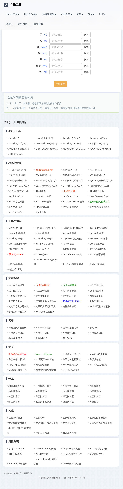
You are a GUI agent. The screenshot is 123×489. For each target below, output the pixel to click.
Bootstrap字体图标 (17, 463)
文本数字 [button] (66, 14)
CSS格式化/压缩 (44, 170)
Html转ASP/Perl (71, 196)
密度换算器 (68, 401)
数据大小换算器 (43, 401)
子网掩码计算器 (43, 386)
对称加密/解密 (43, 233)
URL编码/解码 (15, 264)
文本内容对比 (97, 290)
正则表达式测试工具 (100, 201)
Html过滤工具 (42, 207)
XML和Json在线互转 (18, 148)
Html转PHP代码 (44, 196)
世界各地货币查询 (17, 423)
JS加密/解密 (96, 170)
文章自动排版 (43, 285)
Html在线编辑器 (16, 285)
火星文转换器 (42, 290)
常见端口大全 (96, 454)
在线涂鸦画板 (15, 417)
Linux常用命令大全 (72, 463)
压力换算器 (68, 391)
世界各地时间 (69, 417)
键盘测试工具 (15, 269)
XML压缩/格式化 (98, 175)
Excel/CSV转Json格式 (47, 148)
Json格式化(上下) (45, 138)
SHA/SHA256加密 (99, 238)
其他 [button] (9, 24)
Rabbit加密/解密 (44, 238)
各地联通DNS (69, 333)
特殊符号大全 (42, 432)
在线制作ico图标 (16, 359)
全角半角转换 (96, 301)
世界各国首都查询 (98, 417)
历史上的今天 (69, 432)
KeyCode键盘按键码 (73, 264)
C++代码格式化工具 (72, 185)
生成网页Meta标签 (45, 359)
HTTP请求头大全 (98, 448)
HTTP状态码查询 (71, 370)
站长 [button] (91, 14)
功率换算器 (95, 391)
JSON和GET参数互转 (100, 148)
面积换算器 (95, 386)
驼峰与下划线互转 (72, 301)
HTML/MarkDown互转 (74, 201)
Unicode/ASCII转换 (72, 254)
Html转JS (41, 191)
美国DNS (67, 338)
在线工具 (12, 5)
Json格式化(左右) (71, 138)
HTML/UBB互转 (43, 201)
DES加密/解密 (97, 233)
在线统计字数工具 (17, 296)
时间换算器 (68, 396)
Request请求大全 (71, 448)
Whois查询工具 (70, 364)
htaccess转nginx (44, 354)
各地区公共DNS (16, 333)
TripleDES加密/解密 (72, 238)
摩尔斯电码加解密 (44, 244)
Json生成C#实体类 (17, 143)
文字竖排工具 (42, 296)
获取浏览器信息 (70, 327)
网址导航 (38, 24)
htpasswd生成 (42, 249)
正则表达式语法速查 (100, 207)
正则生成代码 (15, 207)
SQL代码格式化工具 (73, 180)
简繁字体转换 (96, 285)
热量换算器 (14, 391)
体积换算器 (41, 391)
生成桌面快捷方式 (72, 354)
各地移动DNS (96, 333)
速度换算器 (95, 396)
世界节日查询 (69, 423)
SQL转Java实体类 (99, 143)
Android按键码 (97, 264)
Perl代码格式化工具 (99, 185)
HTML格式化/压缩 (17, 170)
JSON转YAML (15, 154)
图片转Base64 (15, 254)
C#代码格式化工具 (17, 180)
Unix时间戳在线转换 (100, 306)
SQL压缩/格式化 (44, 175)
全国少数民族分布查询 (101, 423)
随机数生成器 (69, 306)
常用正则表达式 (70, 207)
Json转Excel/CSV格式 (74, 148)
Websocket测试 (43, 327)
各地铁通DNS (15, 338)
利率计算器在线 (16, 386)
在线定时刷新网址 (72, 359)
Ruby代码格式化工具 (18, 185)
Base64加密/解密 (98, 228)
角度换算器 (14, 401)
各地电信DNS (42, 333)
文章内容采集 (70, 285)
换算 (86, 34)
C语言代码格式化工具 (46, 185)
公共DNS (94, 327)
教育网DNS (41, 338)
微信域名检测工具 (17, 354)
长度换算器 (14, 396)
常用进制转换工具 (17, 311)
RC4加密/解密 (15, 238)
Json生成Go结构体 (72, 143)
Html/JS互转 (69, 191)
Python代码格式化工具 (101, 180)
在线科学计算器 (70, 386)
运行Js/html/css (16, 212)
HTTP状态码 (15, 454)
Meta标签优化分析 (17, 370)
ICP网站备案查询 (98, 364)
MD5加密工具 (15, 228)
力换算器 (94, 401)
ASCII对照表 (42, 454)
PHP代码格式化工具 (73, 175)
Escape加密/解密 (17, 233)
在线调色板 (95, 359)
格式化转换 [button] (30, 14)
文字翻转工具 (69, 296)
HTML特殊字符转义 (72, 454)
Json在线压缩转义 (99, 138)
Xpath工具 (41, 212)
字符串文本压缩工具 (46, 301)
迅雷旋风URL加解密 (73, 228)
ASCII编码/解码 (97, 254)
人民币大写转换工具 (46, 306)
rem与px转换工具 (98, 354)
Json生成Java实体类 (46, 143)
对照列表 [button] (23, 24)
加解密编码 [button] (49, 14)
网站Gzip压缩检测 (17, 364)
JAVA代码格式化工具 (46, 180)
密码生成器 (68, 244)
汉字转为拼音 (15, 290)
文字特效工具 (15, 301)
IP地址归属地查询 (17, 327)
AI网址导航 (19, 473)
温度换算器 (41, 396)
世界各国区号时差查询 (47, 423)
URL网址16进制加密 (46, 228)
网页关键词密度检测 (46, 370)
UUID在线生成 (97, 244)
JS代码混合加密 (16, 175)
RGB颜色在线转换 (45, 311)
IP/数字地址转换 (98, 249)
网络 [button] (80, 14)
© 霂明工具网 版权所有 (49, 478)
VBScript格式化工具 (18, 191)
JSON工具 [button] (12, 14)
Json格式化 (14, 138)
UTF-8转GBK (42, 254)
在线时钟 (40, 417)
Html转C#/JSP (16, 196)
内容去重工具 (96, 296)
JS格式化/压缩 (70, 170)
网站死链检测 (42, 364)
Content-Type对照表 (46, 448)
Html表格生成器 (16, 201)
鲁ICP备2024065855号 (74, 478)
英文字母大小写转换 (18, 306)
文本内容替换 (69, 290)
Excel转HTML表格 (99, 196)
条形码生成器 (69, 249)
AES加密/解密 (70, 233)
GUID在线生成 (15, 249)
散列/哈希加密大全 (17, 244)
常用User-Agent (16, 448)
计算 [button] (102, 14)
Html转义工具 (97, 191)
